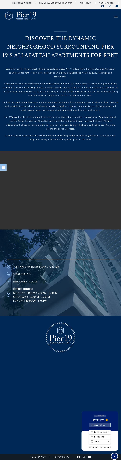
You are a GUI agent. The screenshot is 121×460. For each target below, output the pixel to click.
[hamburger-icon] (116, 17)
